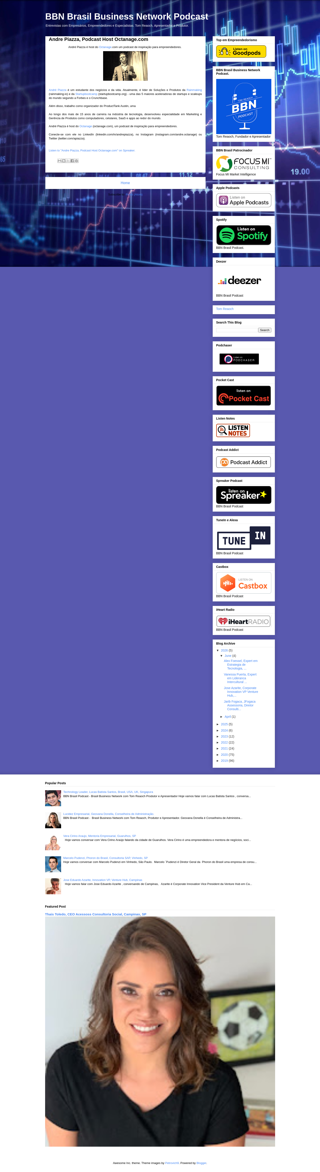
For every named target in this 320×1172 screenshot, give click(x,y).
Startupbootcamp (86, 94)
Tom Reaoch (225, 309)
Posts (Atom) (134, 194)
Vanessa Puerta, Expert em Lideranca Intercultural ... (240, 678)
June (228, 655)
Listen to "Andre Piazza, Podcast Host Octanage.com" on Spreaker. (92, 150)
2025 (225, 724)
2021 (225, 748)
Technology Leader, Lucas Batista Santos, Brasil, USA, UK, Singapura (108, 792)
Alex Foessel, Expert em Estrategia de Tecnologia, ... (241, 664)
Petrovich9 (172, 1163)
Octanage (105, 47)
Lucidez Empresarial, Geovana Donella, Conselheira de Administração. (108, 814)
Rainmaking (194, 90)
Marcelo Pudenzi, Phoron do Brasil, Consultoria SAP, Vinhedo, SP (105, 858)
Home (125, 183)
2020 (225, 754)
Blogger (201, 1163)
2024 (225, 730)
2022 (225, 742)
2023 (225, 736)
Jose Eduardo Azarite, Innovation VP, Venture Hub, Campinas (102, 880)
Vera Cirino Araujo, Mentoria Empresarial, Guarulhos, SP (99, 836)
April (228, 716)
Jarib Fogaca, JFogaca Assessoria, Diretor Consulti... (239, 705)
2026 (225, 650)
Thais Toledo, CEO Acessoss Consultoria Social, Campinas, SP (95, 914)
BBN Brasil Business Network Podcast (126, 16)
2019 (225, 760)
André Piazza (57, 90)
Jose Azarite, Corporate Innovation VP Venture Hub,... (241, 691)
